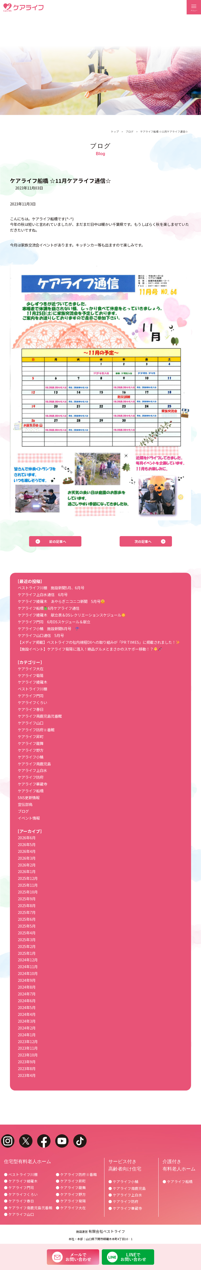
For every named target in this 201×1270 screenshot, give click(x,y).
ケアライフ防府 (30, 777)
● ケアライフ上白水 (125, 1194)
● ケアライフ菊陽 (71, 1200)
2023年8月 (27, 1068)
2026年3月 (27, 858)
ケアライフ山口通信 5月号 (41, 635)
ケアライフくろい (32, 702)
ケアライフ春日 (30, 709)
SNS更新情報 (29, 797)
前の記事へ (57, 541)
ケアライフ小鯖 (30, 757)
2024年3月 (27, 1021)
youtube (62, 1141)
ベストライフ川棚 (32, 688)
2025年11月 (28, 885)
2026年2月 (27, 865)
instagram (7, 1141)
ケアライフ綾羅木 (32, 682)
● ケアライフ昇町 (71, 1181)
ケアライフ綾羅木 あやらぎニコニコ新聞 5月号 (61, 601)
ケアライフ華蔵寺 (32, 784)
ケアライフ (23, 7)
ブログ (129, 131)
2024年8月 (27, 987)
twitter (25, 1141)
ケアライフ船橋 (30, 790)
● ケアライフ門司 (19, 1187)
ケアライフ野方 (30, 750)
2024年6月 (27, 1000)
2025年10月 (28, 892)
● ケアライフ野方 (71, 1194)
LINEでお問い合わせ (128, 1257)
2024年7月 (27, 993)
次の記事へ (143, 541)
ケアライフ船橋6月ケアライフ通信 (48, 608)
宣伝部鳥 (25, 804)
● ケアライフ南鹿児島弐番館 (28, 1207)
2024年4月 (27, 1014)
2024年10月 (28, 973)
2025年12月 (28, 878)
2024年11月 (28, 966)
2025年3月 (27, 939)
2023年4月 (27, 1075)
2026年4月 (27, 851)
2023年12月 (28, 1041)
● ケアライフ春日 (19, 1200)
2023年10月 (28, 1055)
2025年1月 (27, 953)
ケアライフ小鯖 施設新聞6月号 (48, 628)
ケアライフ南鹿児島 (34, 763)
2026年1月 (27, 871)
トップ (115, 131)
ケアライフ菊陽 (30, 675)
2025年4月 (27, 932)
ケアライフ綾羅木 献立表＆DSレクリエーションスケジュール (71, 615)
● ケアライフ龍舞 (71, 1187)
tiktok (80, 1141)
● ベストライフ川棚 (21, 1174)
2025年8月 (27, 905)
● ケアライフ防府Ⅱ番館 (76, 1174)
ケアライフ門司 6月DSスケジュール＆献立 (54, 621)
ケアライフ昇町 (30, 736)
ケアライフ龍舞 (30, 743)
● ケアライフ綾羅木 (21, 1181)
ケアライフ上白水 (32, 770)
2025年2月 (27, 946)
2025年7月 (27, 912)
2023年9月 (27, 1061)
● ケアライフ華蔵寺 (125, 1208)
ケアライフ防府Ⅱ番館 (36, 729)
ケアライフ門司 (30, 695)
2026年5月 (27, 844)
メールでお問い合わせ (73, 1257)
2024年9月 (27, 980)
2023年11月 (28, 1048)
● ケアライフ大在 (71, 1207)
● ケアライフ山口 (19, 1214)
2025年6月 (27, 919)
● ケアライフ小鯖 (123, 1181)
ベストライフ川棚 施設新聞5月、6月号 (51, 587)
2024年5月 (27, 1007)
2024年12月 (28, 959)
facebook (44, 1141)
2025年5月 (27, 926)
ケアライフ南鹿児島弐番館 (40, 716)
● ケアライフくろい (21, 1194)
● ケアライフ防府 (123, 1201)
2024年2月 (27, 1028)
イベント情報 (29, 818)
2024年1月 (27, 1034)
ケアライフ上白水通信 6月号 (43, 594)
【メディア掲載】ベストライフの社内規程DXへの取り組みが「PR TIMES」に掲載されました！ (99, 642)
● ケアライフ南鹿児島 (127, 1188)
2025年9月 (27, 898)
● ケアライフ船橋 (178, 1181)
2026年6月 (27, 837)
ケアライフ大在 (30, 668)
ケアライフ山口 (30, 723)
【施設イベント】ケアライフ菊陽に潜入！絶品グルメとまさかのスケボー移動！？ (90, 649)
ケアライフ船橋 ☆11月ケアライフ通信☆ (164, 131)
